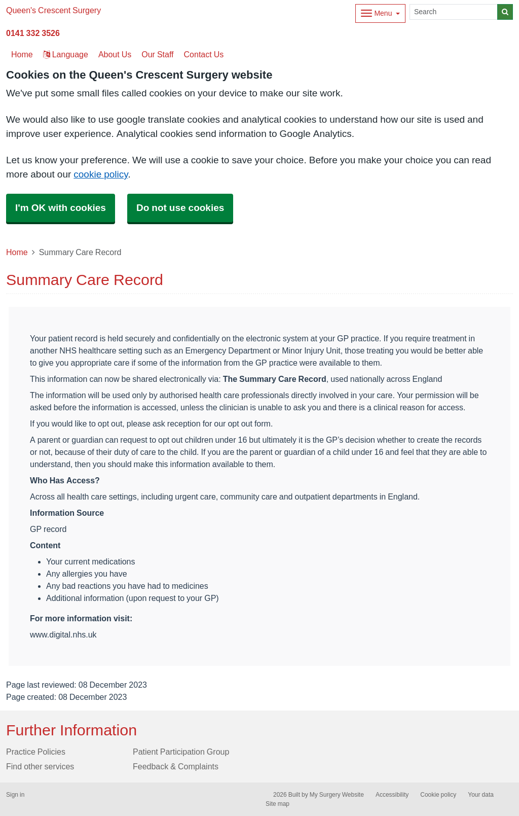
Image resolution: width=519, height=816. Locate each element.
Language (65, 54)
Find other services (40, 766)
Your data (481, 795)
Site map (277, 804)
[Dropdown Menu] (380, 13)
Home (17, 252)
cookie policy (100, 174)
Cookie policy (438, 795)
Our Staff (157, 54)
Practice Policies (35, 752)
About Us (114, 54)
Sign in (15, 795)
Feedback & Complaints (175, 766)
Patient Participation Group (181, 752)
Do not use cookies (180, 207)
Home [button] (22, 54)
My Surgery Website (337, 795)
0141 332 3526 (33, 33)
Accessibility (392, 795)
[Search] (454, 12)
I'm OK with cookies (60, 207)
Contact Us (204, 54)
